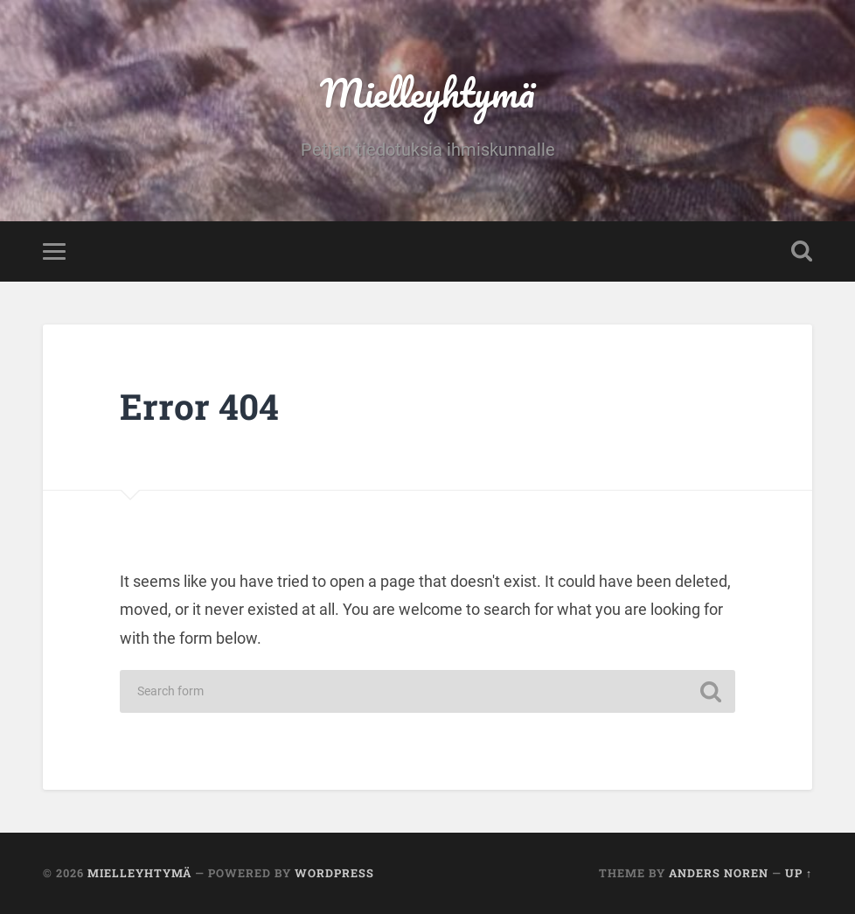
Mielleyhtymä (427, 92)
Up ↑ (798, 873)
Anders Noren (718, 873)
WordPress (334, 873)
